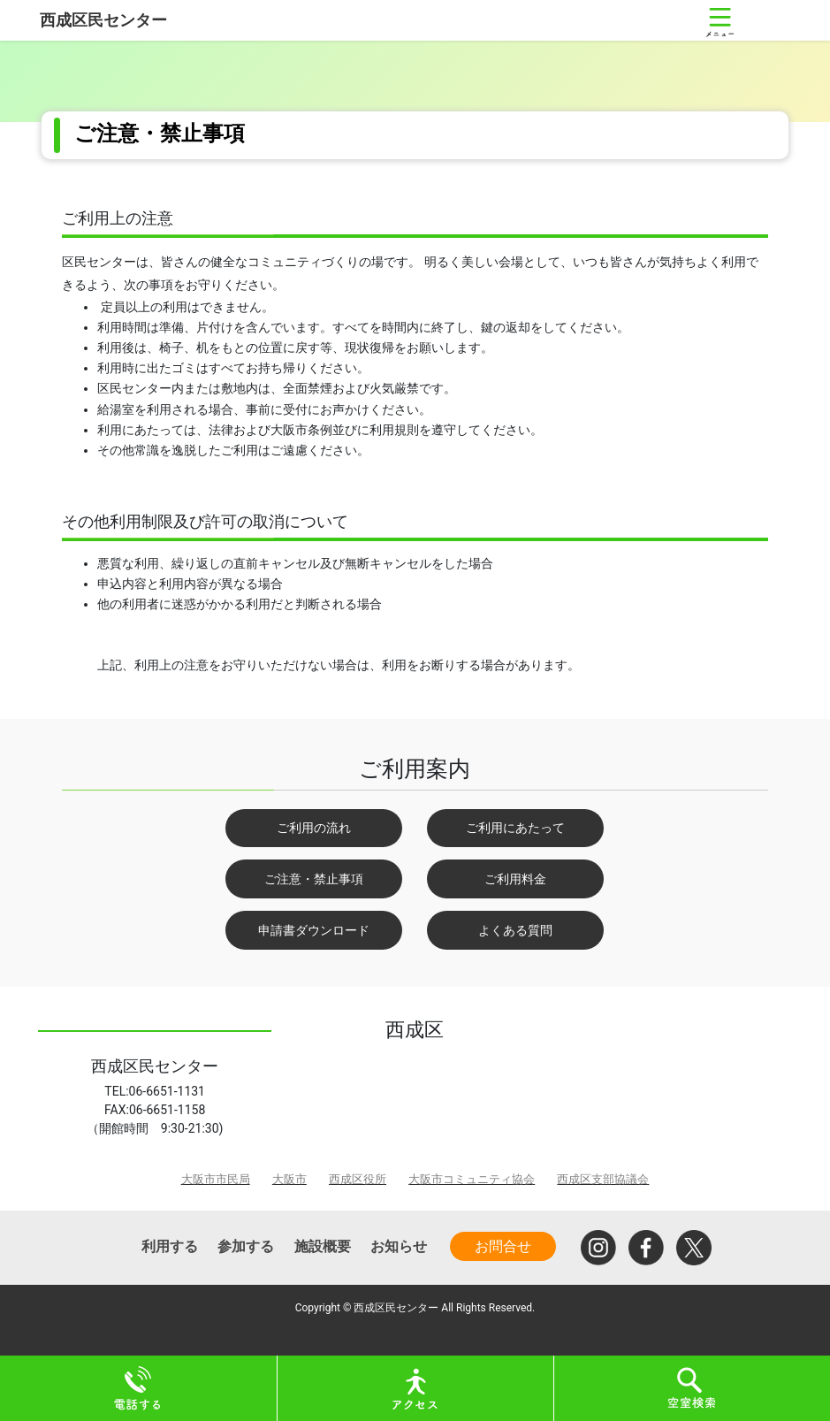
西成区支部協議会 (603, 1179)
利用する (169, 1246)
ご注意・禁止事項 (313, 879)
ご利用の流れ (314, 828)
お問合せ (503, 1246)
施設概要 (322, 1246)
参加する (245, 1246)
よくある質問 (515, 930)
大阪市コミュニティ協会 (471, 1179)
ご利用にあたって (515, 828)
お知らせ (398, 1246)
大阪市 (289, 1179)
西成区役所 (357, 1179)
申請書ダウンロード (313, 930)
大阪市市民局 (215, 1179)
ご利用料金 (515, 879)
